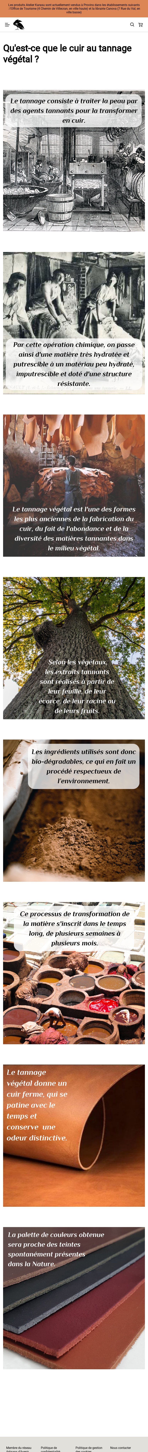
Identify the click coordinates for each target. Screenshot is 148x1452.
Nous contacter (120, 1448)
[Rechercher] (132, 24)
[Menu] (7, 24)
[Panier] (140, 24)
